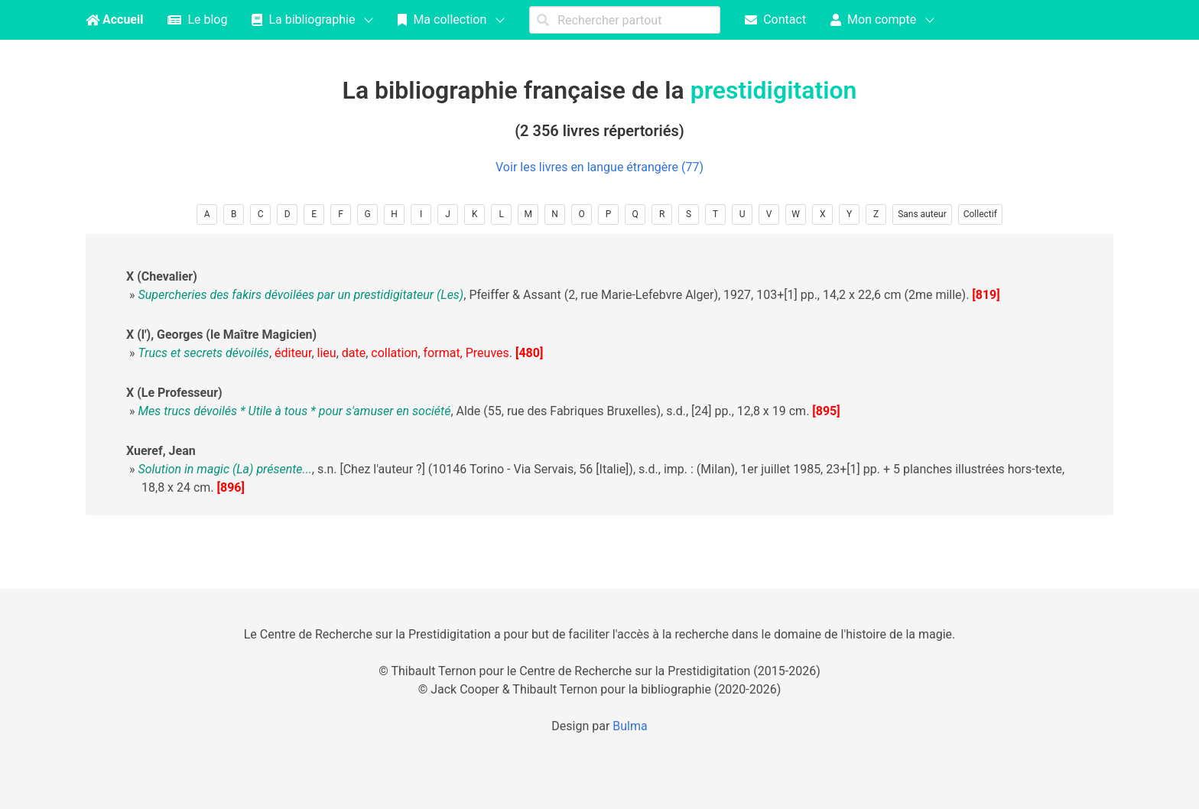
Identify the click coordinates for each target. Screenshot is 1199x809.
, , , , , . (325, 353)
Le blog (197, 19)
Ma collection (442, 19)
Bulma (629, 726)
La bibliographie (303, 19)
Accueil (114, 19)
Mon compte (873, 19)
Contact (775, 19)
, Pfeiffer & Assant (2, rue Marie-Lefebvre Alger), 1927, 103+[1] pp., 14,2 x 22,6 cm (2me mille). (553, 295)
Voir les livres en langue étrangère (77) (599, 167)
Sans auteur (922, 214)
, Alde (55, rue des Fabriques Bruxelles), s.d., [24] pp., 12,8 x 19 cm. (473, 411)
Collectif (980, 214)
